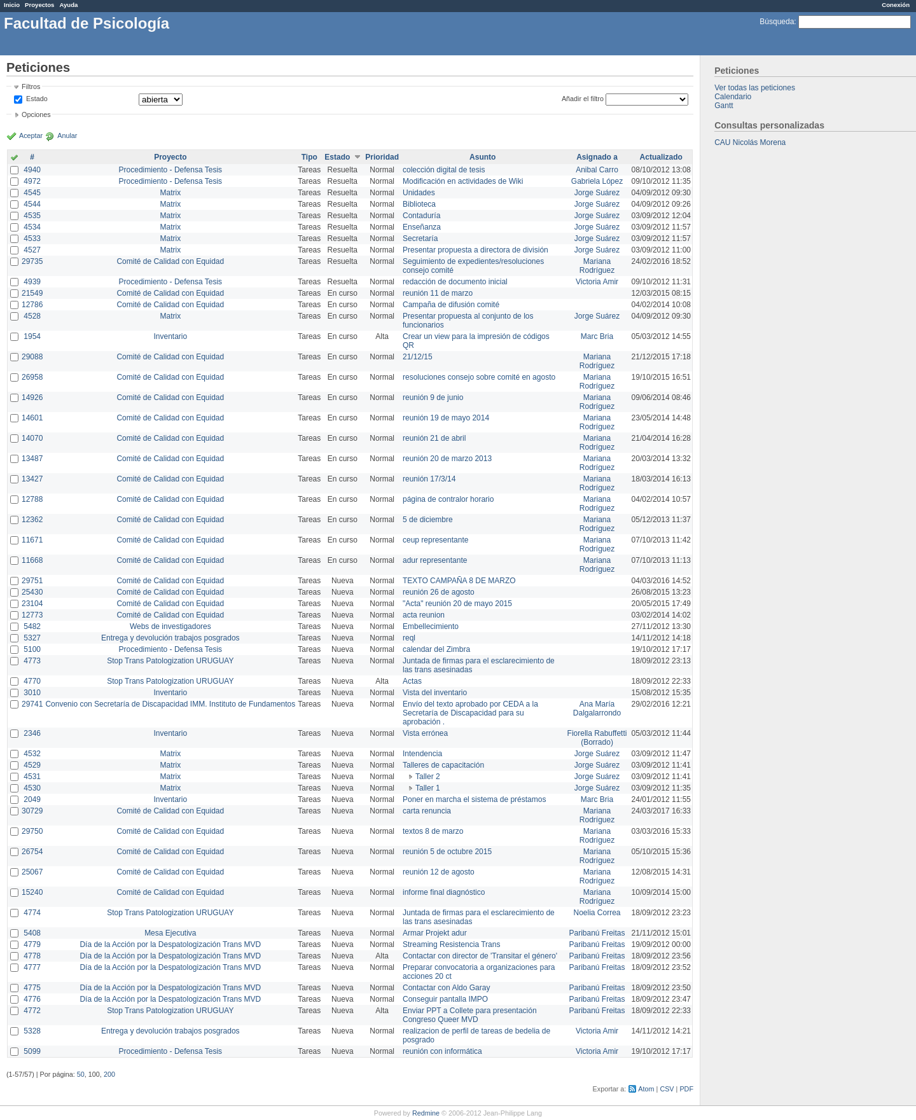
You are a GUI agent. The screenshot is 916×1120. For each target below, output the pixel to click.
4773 (32, 660)
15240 (32, 892)
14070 (32, 438)
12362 (32, 519)
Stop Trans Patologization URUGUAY (170, 660)
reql (409, 637)
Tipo (309, 157)
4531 (32, 776)
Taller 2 (427, 776)
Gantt (723, 105)
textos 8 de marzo (433, 831)
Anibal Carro (597, 169)
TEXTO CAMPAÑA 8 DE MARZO (459, 580)
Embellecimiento (431, 626)
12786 (32, 304)
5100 (32, 649)
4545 (32, 192)
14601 (32, 417)
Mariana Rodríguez (596, 266)
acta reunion (424, 615)
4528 (32, 316)
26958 (32, 377)
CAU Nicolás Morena (750, 142)
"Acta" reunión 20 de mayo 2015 (457, 603)
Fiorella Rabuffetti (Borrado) (597, 738)
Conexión (896, 4)
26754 (32, 851)
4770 (32, 681)
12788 (32, 499)
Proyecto (170, 157)
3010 (32, 692)
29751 (32, 580)
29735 (32, 261)
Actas (412, 681)
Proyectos (39, 4)
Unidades (419, 192)
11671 (32, 540)
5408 (32, 933)
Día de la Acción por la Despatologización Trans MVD (170, 944)
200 (109, 1074)
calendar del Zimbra (436, 649)
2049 (32, 799)
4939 (32, 281)
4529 (32, 765)
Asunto (482, 157)
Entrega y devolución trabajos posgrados (170, 637)
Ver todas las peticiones (754, 87)
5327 (32, 637)
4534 (32, 227)
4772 (32, 1010)
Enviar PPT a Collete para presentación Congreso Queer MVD (470, 1015)
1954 (32, 336)
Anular (67, 135)
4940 (32, 169)
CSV (667, 1089)
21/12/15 (418, 356)
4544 (32, 204)
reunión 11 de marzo (438, 293)
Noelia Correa (597, 912)
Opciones (36, 114)
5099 (32, 1051)
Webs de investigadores (170, 626)
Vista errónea (425, 733)
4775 (32, 987)
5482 (32, 626)
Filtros (31, 86)
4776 (32, 999)
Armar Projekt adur (435, 933)
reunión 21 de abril (434, 438)
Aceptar (31, 135)
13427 (32, 478)
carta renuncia (427, 810)
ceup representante (435, 540)
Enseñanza (422, 227)
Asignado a (597, 157)
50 (81, 1074)
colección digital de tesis (444, 169)
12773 (32, 615)
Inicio (12, 4)
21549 (32, 293)
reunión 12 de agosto (439, 872)
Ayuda (68, 4)
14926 (32, 397)
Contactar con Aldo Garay (446, 987)
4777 (32, 967)
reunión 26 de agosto (439, 592)
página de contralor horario (448, 499)
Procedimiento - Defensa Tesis (171, 169)
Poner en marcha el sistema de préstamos (474, 799)
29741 (32, 704)
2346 (32, 733)
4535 (32, 215)
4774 (32, 912)
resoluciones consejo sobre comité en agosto (479, 377)
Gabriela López (597, 181)
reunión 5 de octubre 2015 (447, 851)
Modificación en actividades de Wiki (463, 181)
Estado (37, 98)
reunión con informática (442, 1051)
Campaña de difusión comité (451, 304)
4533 (32, 238)
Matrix (170, 192)
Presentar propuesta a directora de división (475, 249)
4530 (32, 788)
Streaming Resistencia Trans (451, 944)
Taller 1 (427, 788)
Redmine (426, 1113)
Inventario (170, 336)
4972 (32, 181)
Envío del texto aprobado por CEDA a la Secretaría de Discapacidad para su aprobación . (470, 713)
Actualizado (661, 157)
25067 (32, 872)
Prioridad (382, 157)
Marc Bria (597, 336)
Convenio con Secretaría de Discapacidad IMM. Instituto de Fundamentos (170, 704)
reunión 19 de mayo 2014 (446, 417)
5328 (32, 1031)
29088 (32, 356)
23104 (32, 603)
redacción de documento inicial (455, 281)
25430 (32, 592)
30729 (32, 810)
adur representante (435, 560)
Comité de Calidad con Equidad (170, 261)
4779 (32, 944)
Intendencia (422, 753)
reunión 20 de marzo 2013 (447, 458)
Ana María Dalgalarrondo (597, 708)
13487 (32, 458)
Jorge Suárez (597, 192)
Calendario (732, 96)
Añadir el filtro (583, 98)
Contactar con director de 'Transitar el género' (480, 955)
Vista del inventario (435, 692)
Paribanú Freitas (597, 933)
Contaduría (421, 215)
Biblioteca (419, 204)
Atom (646, 1089)
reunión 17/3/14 (429, 478)
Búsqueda (777, 21)
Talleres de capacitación (443, 765)
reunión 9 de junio (433, 397)
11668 (32, 560)
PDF (686, 1089)
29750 (32, 831)
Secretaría (420, 238)
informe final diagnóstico (444, 892)
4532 (32, 753)
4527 (32, 249)
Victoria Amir (597, 281)
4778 (32, 955)
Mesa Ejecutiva (170, 933)
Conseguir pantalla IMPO (445, 999)
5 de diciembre (428, 519)
